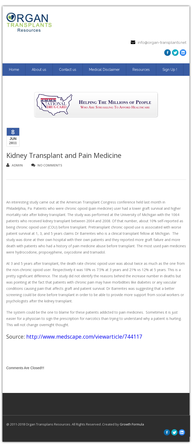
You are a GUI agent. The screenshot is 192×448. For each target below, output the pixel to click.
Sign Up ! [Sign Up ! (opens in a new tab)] (169, 70)
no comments (46, 165)
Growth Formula (132, 424)
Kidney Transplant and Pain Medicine (64, 155)
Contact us (67, 70)
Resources (141, 70)
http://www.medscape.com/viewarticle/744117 (84, 336)
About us (39, 70)
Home (14, 70)
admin (14, 165)
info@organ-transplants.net (162, 42)
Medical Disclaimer (104, 70)
